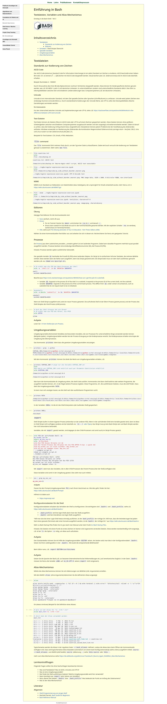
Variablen (43, 49)
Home (49, 2)
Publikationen (65, 2)
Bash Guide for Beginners (61, 695)
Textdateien (44, 42)
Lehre (56, 2)
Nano (41, 219)
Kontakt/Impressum (81, 2)
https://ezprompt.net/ (47, 498)
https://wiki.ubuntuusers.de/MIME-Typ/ (47, 187)
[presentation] (54, 75)
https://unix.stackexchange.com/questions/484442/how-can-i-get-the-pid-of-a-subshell (73, 278)
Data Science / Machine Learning (9, 27)
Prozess (39, 243)
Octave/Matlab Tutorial (9, 45)
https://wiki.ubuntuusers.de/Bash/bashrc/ (48, 509)
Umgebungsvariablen (47, 53)
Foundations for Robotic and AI (10, 18)
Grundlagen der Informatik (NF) (10, 40)
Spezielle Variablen (46, 51)
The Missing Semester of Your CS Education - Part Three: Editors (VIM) (75, 230)
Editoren (48, 46)
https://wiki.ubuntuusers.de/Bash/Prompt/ (49, 490)
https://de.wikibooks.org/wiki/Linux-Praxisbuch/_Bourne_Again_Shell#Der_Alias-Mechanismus (92, 656)
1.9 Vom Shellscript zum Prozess (52, 324)
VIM (41, 230)
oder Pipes (83, 424)
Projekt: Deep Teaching (9, 32)
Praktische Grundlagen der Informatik (10, 6)
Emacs (42, 221)
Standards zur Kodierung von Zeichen (58, 44)
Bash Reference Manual (48, 697)
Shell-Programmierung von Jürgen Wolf (53, 693)
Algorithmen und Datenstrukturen (7, 12)
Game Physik (6, 49)
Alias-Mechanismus (46, 55)
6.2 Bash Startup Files (98, 525)
